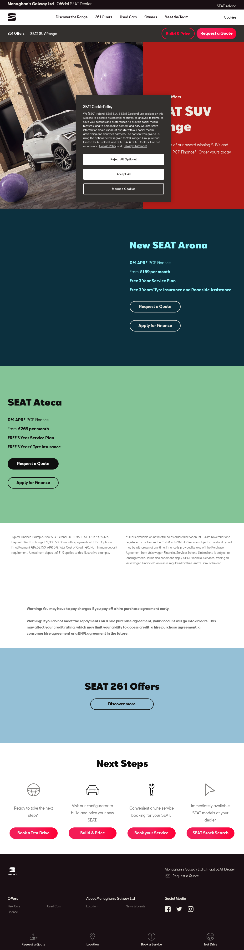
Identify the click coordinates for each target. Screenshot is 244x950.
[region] (123, 148)
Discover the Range (72, 17)
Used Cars (128, 17)
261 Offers (103, 17)
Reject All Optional (124, 159)
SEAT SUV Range (43, 34)
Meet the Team (176, 17)
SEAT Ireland (226, 6)
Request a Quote (216, 33)
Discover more (122, 704)
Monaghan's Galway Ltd (50, 3)
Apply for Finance (155, 325)
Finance (13, 912)
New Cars (14, 906)
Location (91, 906)
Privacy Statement (135, 146)
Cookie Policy (107, 146)
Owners (150, 17)
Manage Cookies (123, 188)
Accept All (124, 174)
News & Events (135, 906)
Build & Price (178, 33)
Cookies (230, 17)
